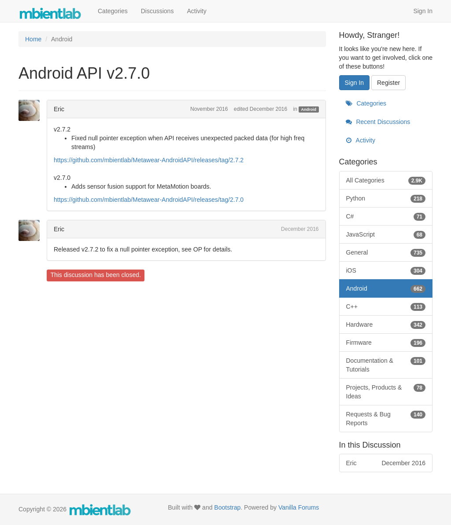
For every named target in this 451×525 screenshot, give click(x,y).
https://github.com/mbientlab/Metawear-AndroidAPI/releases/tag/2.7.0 (149, 199)
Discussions (157, 11)
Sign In (423, 11)
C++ (386, 306)
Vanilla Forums (298, 507)
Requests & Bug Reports (386, 418)
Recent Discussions (378, 121)
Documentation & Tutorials (386, 364)
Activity (196, 11)
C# (386, 216)
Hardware (386, 324)
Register (388, 82)
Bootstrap (227, 507)
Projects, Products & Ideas (386, 391)
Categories (113, 11)
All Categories (386, 180)
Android (309, 109)
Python (386, 198)
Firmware (386, 342)
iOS (386, 270)
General (386, 252)
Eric (59, 109)
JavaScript (386, 234)
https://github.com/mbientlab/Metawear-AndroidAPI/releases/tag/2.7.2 (149, 160)
